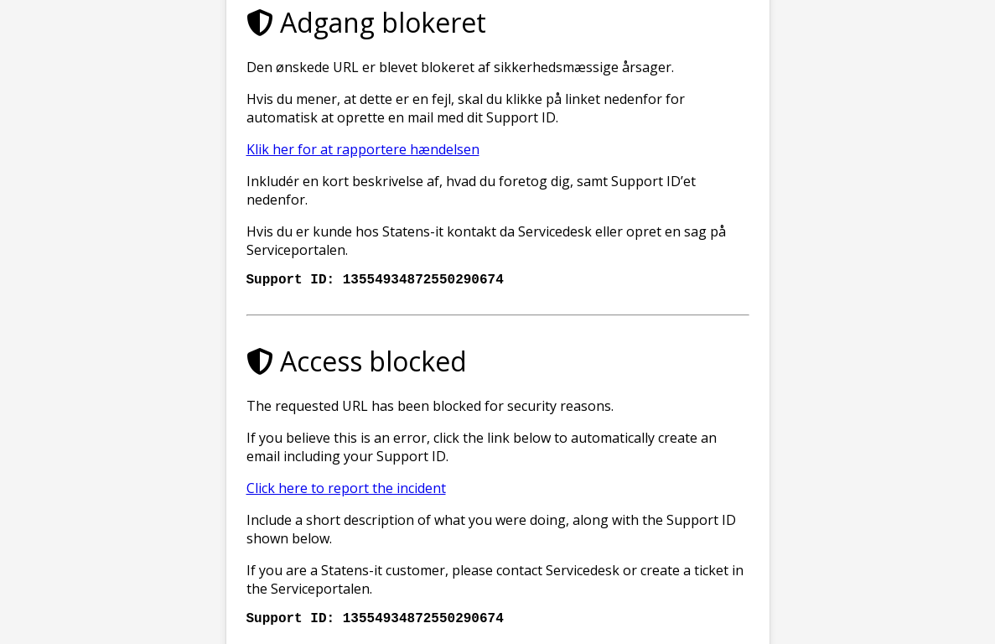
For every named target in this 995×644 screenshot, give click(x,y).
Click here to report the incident (346, 488)
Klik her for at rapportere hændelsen (362, 146)
